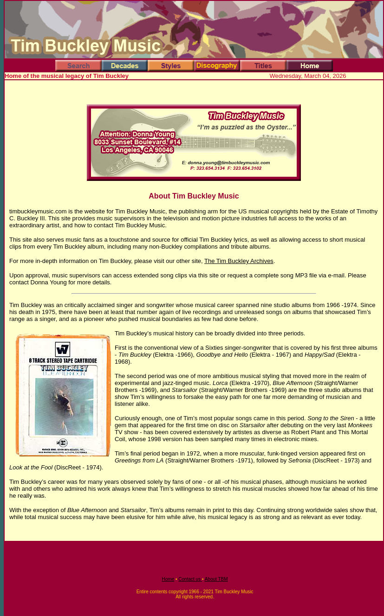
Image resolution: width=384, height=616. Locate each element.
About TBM (216, 579)
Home (168, 579)
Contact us (190, 579)
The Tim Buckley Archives (238, 260)
